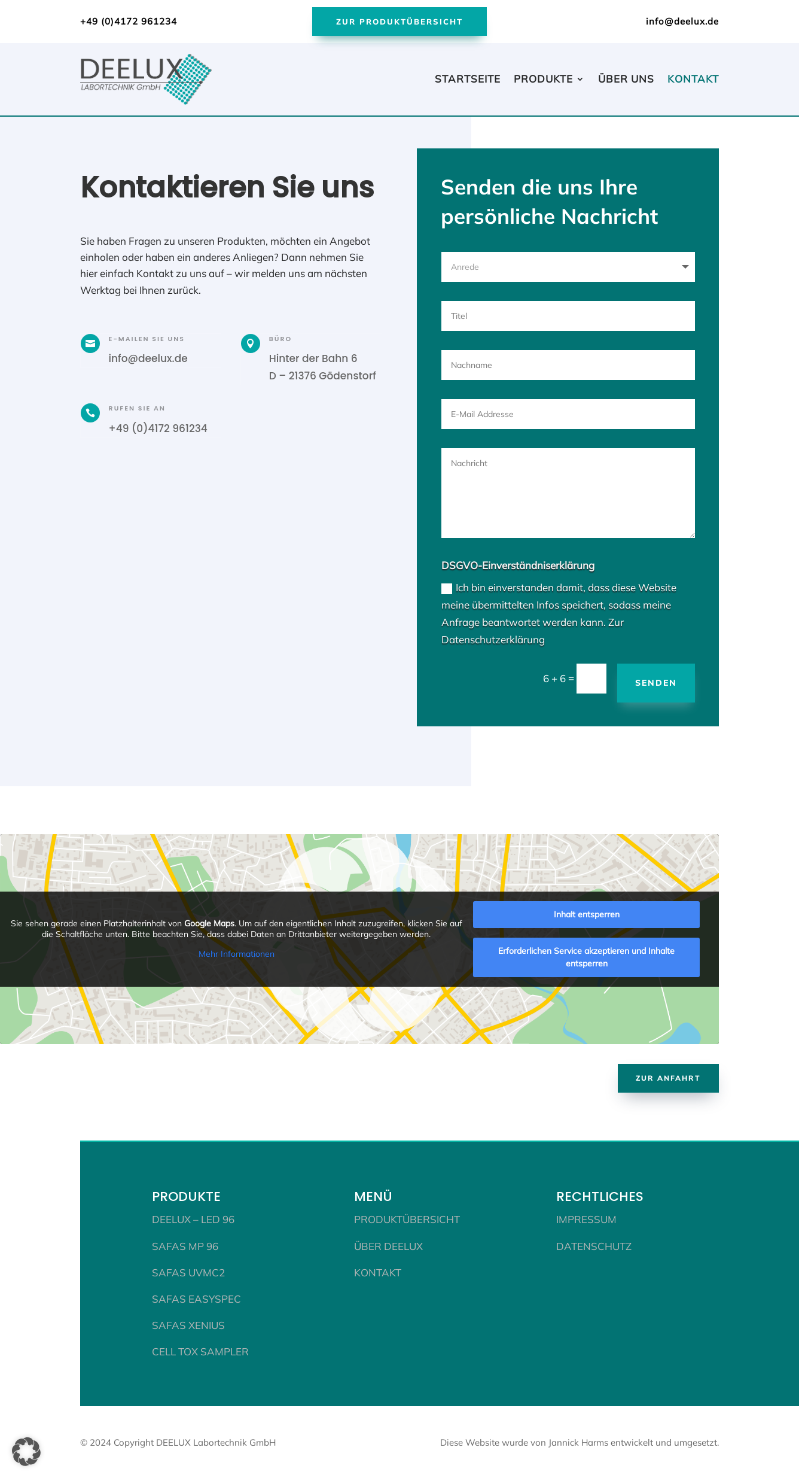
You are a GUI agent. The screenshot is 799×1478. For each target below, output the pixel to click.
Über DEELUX (388, 1245)
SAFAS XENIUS (188, 1324)
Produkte (543, 78)
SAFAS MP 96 (185, 1245)
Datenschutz (594, 1245)
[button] (26, 1451)
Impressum (586, 1218)
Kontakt (693, 78)
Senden (656, 681)
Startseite (468, 78)
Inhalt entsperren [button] (587, 913)
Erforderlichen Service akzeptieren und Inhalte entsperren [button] (586, 956)
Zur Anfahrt (668, 1076)
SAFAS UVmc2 (188, 1271)
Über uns (626, 78)
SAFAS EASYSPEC (196, 1297)
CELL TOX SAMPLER (200, 1350)
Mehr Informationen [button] (237, 953)
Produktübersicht (407, 1218)
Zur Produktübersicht (399, 21)
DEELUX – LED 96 (193, 1218)
